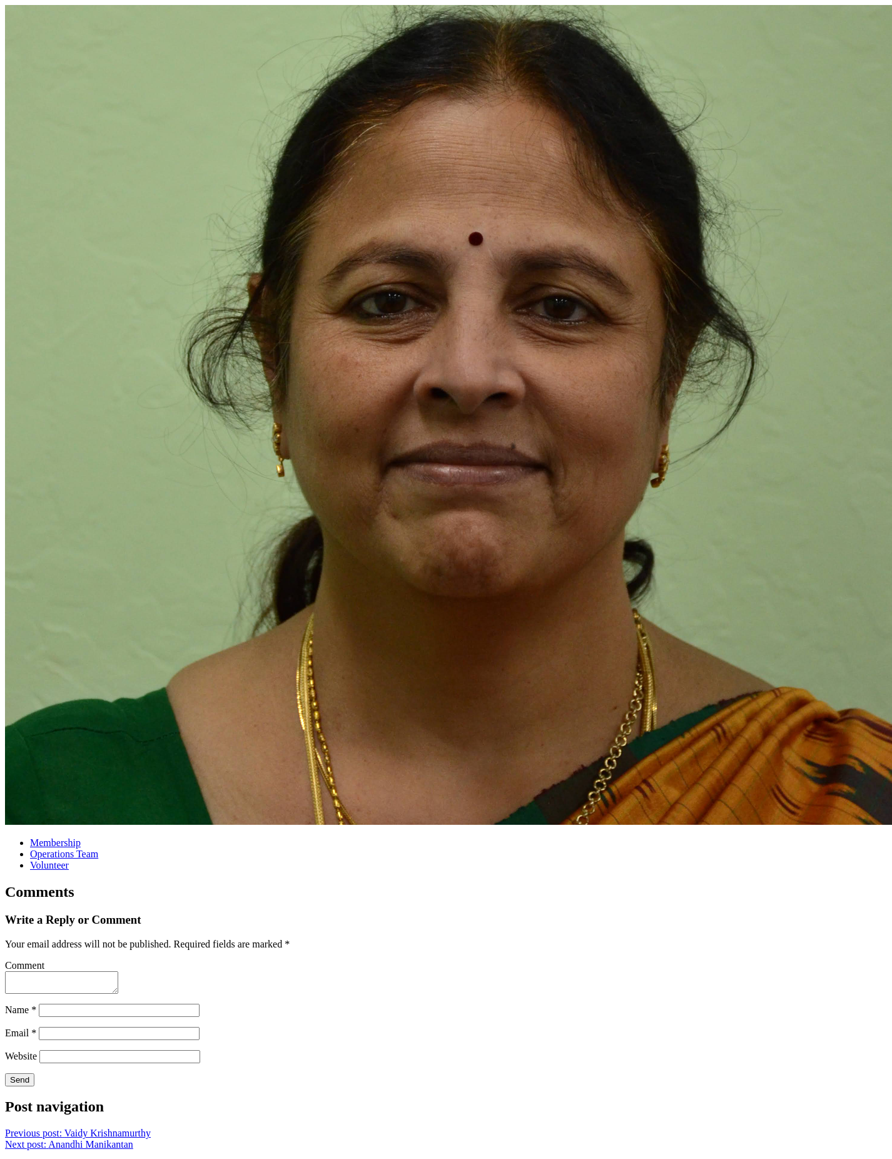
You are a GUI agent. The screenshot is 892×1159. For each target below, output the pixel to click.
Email (20, 1036)
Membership (55, 842)
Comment (24, 965)
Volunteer (49, 865)
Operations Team (64, 854)
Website (21, 1059)
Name (20, 1013)
